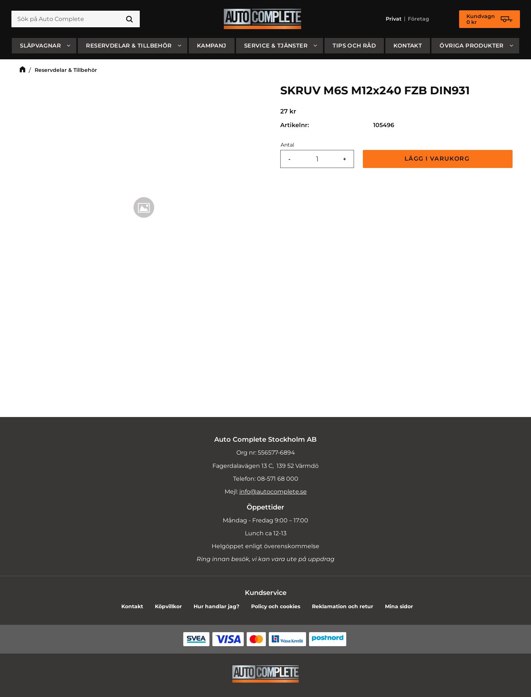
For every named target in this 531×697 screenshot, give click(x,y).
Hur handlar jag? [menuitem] (216, 606)
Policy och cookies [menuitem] (275, 606)
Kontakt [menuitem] (407, 45)
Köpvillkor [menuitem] (168, 606)
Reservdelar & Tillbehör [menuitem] (128, 45)
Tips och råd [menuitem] (354, 45)
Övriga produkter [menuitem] (471, 45)
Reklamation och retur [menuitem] (342, 606)
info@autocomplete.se (273, 491)
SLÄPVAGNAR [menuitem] (40, 45)
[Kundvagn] (489, 19)
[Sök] (129, 19)
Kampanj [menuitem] (211, 45)
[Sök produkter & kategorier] (75, 19)
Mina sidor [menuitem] (399, 606)
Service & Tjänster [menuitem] (276, 45)
